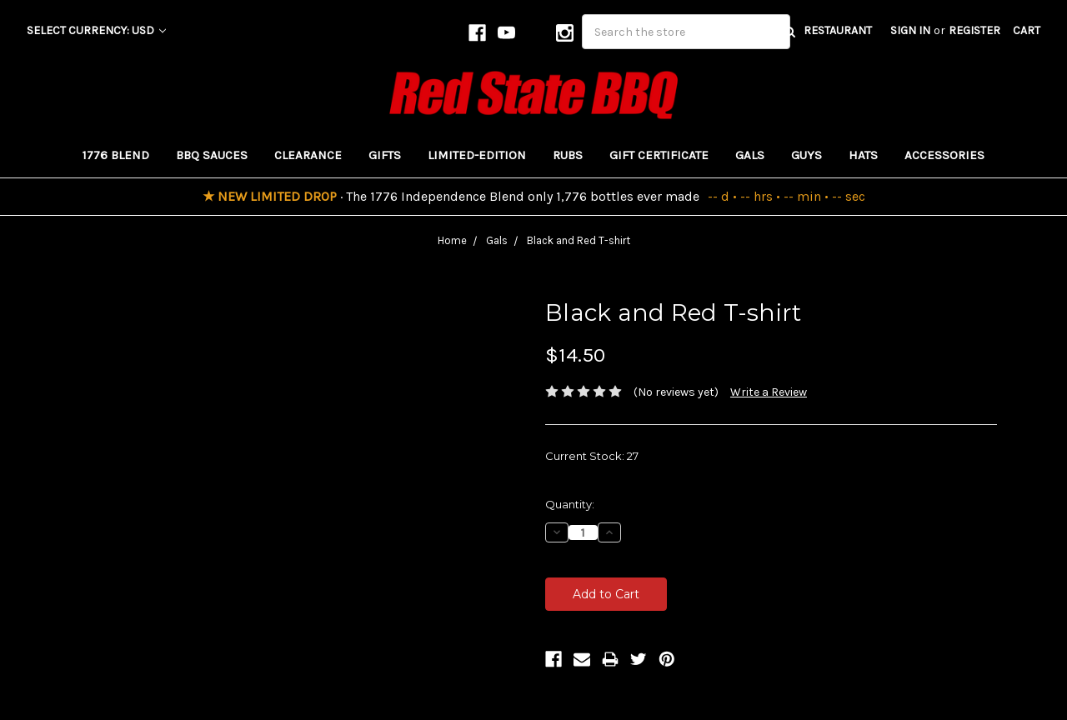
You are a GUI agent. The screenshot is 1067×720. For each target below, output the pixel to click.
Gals (749, 155)
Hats (863, 155)
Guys (806, 155)
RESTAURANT (838, 30)
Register (974, 30)
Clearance (308, 155)
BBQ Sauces (212, 155)
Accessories (944, 155)
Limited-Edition (477, 155)
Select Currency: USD (96, 30)
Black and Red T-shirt (578, 240)
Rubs (568, 155)
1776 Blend (116, 155)
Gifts (384, 155)
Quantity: (569, 504)
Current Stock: (592, 455)
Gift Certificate (659, 155)
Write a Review (768, 392)
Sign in (910, 30)
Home (452, 240)
